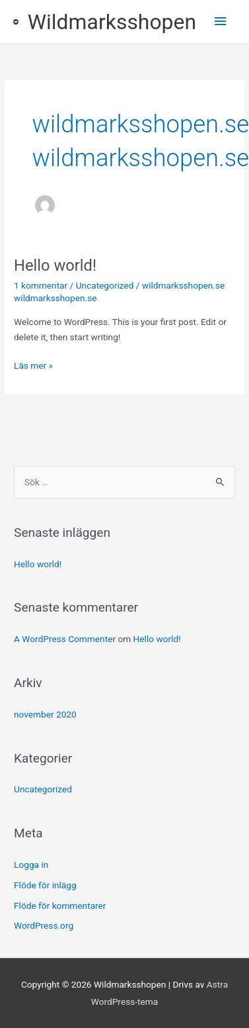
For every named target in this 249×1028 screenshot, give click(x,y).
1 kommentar (40, 285)
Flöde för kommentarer (60, 905)
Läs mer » (33, 364)
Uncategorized (105, 285)
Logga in (31, 864)
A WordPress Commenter (65, 638)
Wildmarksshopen (112, 21)
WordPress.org (43, 925)
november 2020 (45, 714)
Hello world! (55, 265)
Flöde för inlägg (45, 885)
